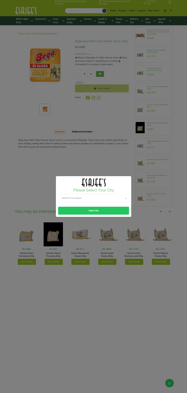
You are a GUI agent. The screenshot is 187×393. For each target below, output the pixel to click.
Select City (94, 210)
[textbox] (93, 198)
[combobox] (93, 198)
